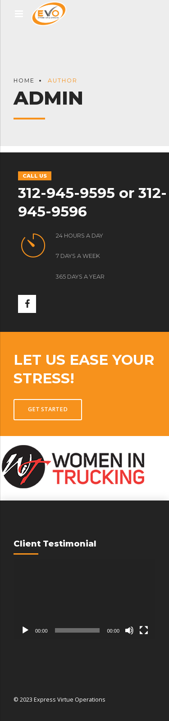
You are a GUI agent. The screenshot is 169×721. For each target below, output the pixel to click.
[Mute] (129, 630)
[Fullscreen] (143, 630)
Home (24, 80)
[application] (84, 599)
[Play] (25, 630)
